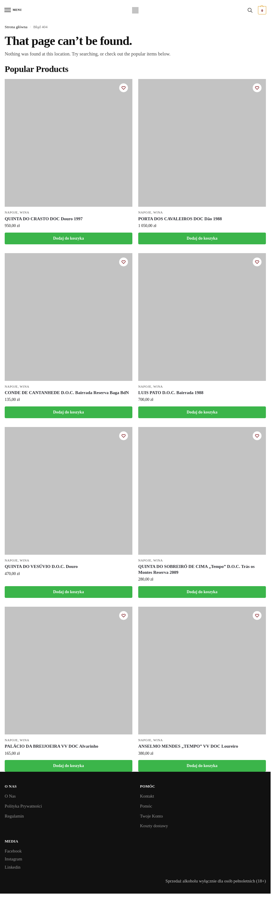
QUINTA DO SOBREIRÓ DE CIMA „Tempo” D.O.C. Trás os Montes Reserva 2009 (196, 569)
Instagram (13, 859)
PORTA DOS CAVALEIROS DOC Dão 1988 (180, 218)
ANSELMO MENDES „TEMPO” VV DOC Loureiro (188, 746)
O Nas (10, 796)
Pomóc (146, 806)
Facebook (13, 851)
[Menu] (13, 10)
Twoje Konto (151, 816)
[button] (261, 10)
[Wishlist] (123, 87)
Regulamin (14, 816)
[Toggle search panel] (250, 10)
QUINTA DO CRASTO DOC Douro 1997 (43, 218)
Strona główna (16, 27)
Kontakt (147, 796)
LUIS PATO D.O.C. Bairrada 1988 (170, 392)
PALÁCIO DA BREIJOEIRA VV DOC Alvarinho (51, 746)
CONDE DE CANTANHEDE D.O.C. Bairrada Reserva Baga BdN (67, 392)
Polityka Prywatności (23, 806)
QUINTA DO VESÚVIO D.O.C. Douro (41, 566)
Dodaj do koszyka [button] (68, 238)
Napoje (11, 212)
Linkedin (13, 867)
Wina (24, 212)
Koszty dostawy (154, 825)
